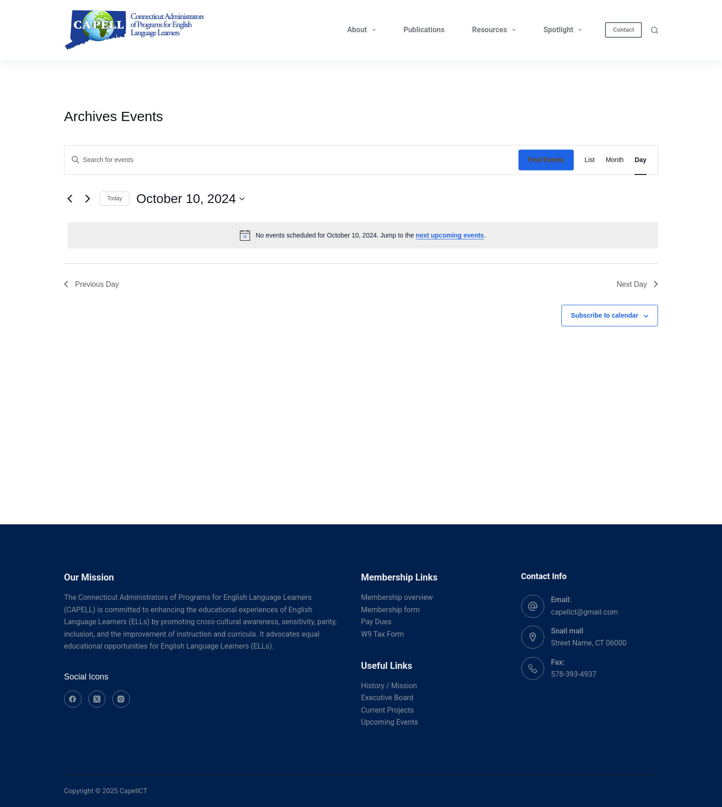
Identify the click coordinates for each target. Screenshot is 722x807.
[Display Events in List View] (590, 159)
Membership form (390, 609)
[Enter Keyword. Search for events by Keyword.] (291, 159)
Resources (495, 29)
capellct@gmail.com (584, 612)
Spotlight (564, 29)
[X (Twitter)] (97, 699)
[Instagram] (121, 699)
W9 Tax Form (382, 634)
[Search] (654, 30)
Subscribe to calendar (604, 315)
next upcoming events (450, 235)
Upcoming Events (389, 722)
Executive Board (387, 697)
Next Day (637, 284)
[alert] (363, 235)
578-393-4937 (574, 674)
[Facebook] (73, 699)
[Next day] (87, 198)
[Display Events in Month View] (614, 159)
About (363, 29)
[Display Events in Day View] (640, 159)
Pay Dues (376, 621)
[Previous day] (69, 198)
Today (114, 198)
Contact (623, 29)
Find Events (546, 159)
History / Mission (389, 685)
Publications (423, 29)
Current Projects (387, 710)
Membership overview (397, 597)
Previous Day (91, 284)
